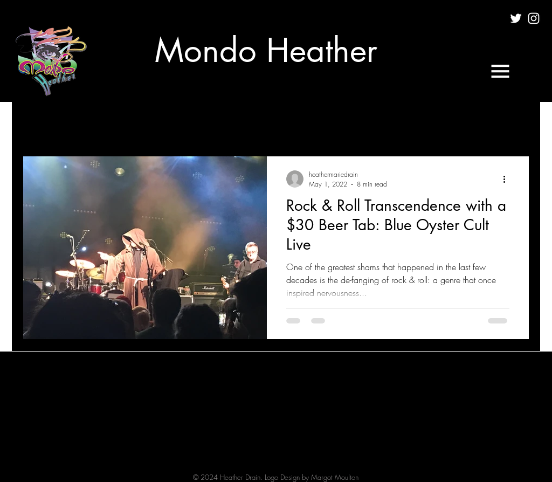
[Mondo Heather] (266, 50)
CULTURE (89, 123)
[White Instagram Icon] (533, 18)
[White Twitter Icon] (515, 18)
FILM (135, 123)
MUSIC (177, 123)
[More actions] (507, 179)
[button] (500, 71)
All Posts (37, 123)
